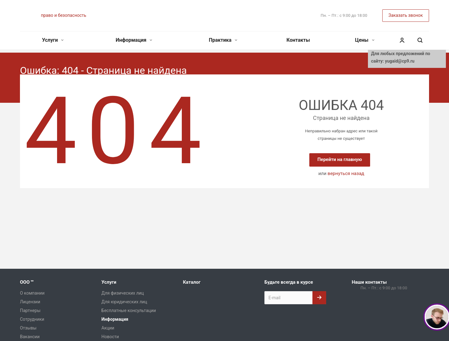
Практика (223, 40)
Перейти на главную (339, 159)
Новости (110, 336)
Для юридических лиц (124, 301)
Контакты (298, 40)
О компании (32, 293)
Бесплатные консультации (128, 310)
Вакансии (30, 336)
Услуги (53, 40)
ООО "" (27, 282)
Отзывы (28, 327)
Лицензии (30, 301)
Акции (107, 327)
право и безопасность (63, 15)
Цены (364, 40)
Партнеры (30, 310)
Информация (134, 40)
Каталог (191, 282)
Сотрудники (32, 319)
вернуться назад (346, 173)
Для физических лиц (122, 293)
